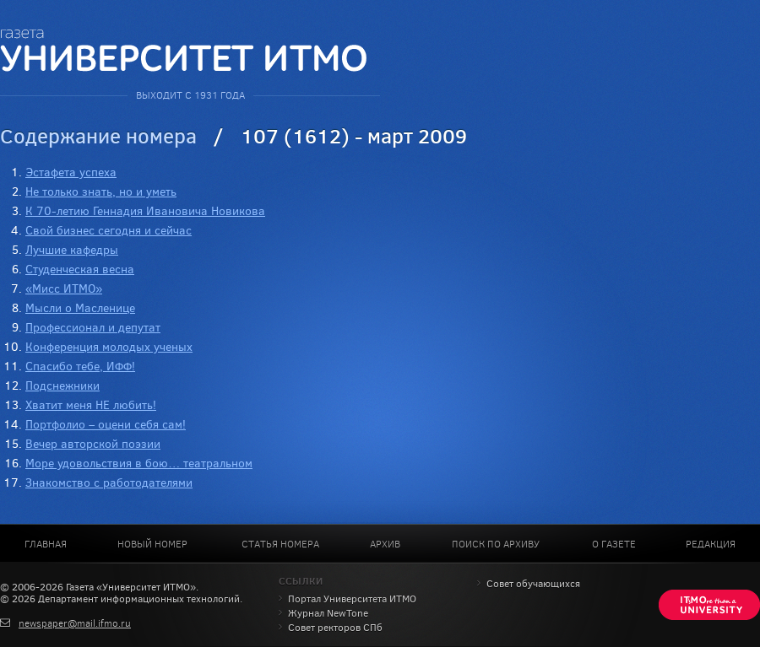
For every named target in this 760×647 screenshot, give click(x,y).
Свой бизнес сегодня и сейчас (108, 231)
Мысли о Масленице (80, 308)
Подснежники (62, 386)
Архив (385, 544)
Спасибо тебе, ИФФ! (80, 367)
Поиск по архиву (496, 544)
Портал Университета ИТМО (352, 599)
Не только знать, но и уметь (100, 192)
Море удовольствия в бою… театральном (138, 464)
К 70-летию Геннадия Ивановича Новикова (145, 211)
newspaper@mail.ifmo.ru (75, 623)
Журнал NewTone (328, 613)
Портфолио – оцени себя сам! (105, 425)
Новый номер (152, 544)
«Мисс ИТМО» (63, 289)
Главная (45, 544)
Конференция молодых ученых (109, 347)
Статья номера (280, 544)
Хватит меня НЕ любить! (90, 405)
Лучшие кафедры (71, 250)
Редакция (711, 544)
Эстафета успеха (71, 172)
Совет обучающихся (533, 583)
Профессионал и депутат (92, 328)
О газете (614, 544)
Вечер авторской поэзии (92, 444)
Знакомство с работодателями (109, 483)
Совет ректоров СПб (335, 627)
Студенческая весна (79, 269)
